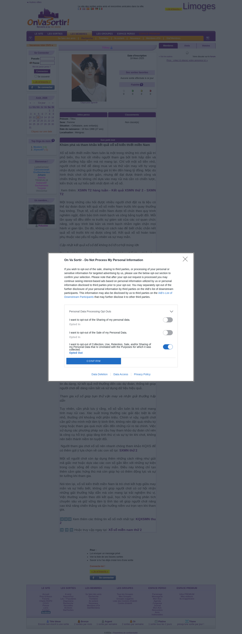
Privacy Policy (142, 374)
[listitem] (121, 312)
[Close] (186, 260)
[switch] (168, 319)
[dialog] (121, 317)
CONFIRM (94, 360)
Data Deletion (100, 374)
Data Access (120, 374)
